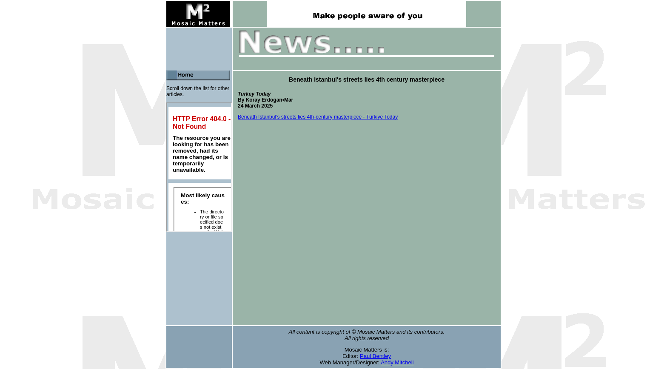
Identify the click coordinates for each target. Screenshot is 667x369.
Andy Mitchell (397, 362)
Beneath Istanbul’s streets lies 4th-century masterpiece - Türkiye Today (318, 117)
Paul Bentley (375, 356)
